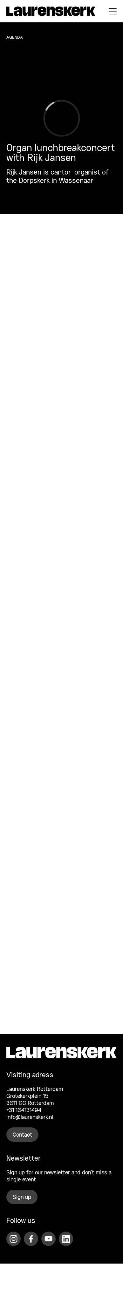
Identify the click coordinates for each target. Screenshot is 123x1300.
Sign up (22, 1197)
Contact (22, 1135)
